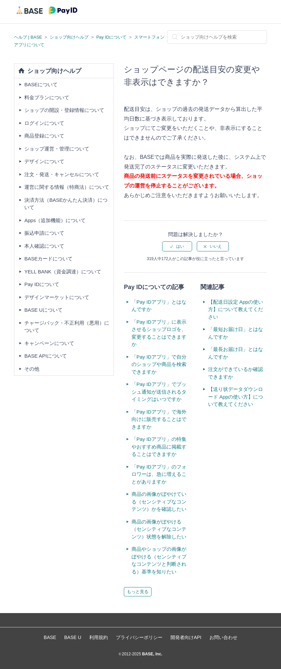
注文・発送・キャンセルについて (61, 174)
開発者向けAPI (185, 637)
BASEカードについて (48, 258)
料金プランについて (46, 97)
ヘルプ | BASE (28, 37)
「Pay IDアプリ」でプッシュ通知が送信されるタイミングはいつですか (159, 391)
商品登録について (44, 136)
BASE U (72, 637)
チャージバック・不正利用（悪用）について (66, 326)
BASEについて (41, 84)
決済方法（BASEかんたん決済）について (66, 203)
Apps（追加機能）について (55, 220)
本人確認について (44, 246)
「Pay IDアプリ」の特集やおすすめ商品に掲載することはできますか (159, 446)
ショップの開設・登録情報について (64, 110)
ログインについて (44, 123)
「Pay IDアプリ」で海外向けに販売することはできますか (159, 419)
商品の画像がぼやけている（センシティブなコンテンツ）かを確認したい (159, 501)
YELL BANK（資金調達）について (62, 271)
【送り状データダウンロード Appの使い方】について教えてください (235, 396)
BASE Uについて (43, 310)
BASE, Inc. (151, 654)
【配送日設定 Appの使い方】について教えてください (235, 309)
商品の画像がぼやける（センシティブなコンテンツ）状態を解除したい (159, 529)
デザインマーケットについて (56, 297)
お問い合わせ (223, 637)
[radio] (177, 246)
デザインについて (44, 161)
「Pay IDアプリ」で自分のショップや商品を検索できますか (159, 364)
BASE (50, 637)
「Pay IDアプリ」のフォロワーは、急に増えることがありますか (159, 474)
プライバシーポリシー (139, 637)
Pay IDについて (111, 37)
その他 (31, 369)
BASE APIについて (45, 356)
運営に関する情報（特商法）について (66, 187)
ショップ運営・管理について (56, 149)
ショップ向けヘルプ (69, 37)
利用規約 (98, 637)
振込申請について (44, 233)
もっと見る (137, 591)
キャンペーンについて (49, 343)
